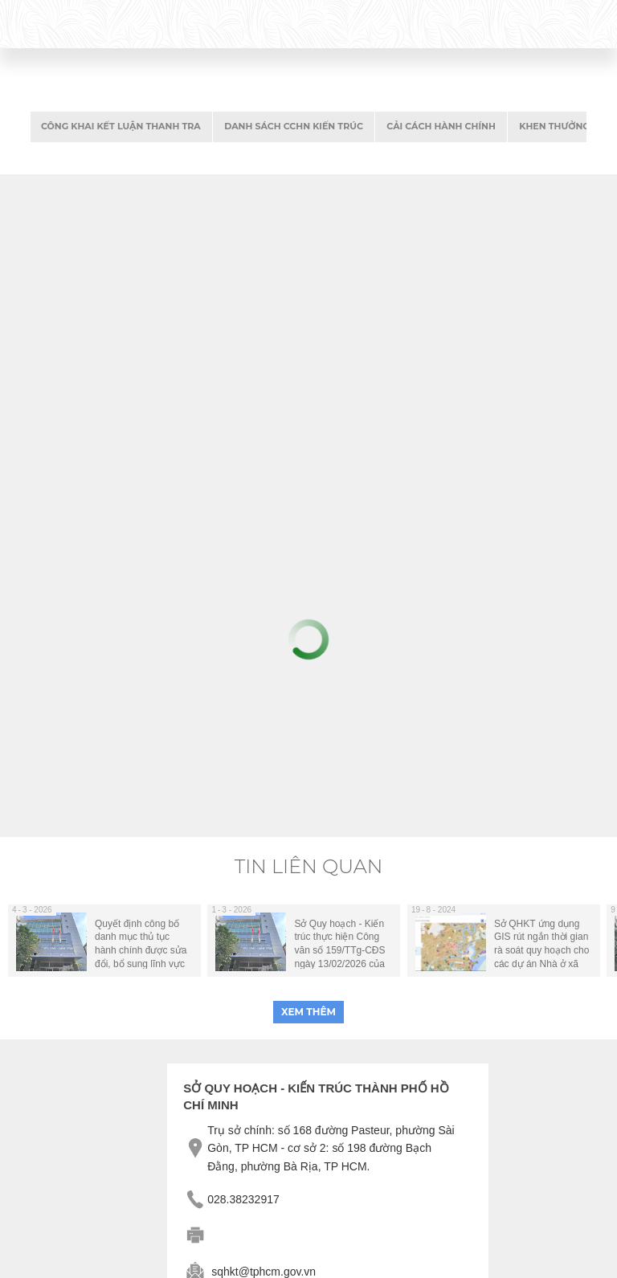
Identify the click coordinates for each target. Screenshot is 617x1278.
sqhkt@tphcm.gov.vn (263, 1271)
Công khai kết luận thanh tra (121, 126)
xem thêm (308, 1012)
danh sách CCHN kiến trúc (293, 126)
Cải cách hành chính (441, 126)
